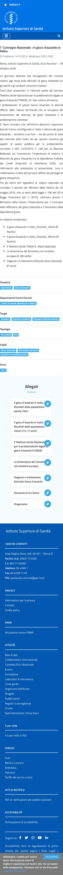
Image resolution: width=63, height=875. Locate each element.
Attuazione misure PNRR (19, 645)
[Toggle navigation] (6, 35)
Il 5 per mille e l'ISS (16, 748)
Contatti (9, 618)
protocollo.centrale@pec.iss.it (27, 591)
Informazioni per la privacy (20, 613)
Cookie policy (12, 623)
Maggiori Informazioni (14, 871)
